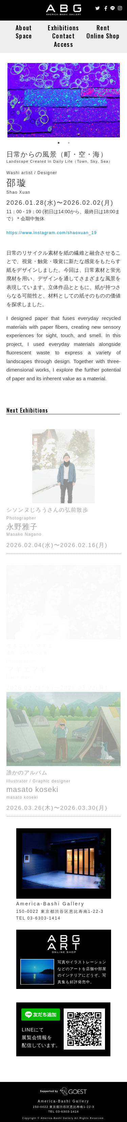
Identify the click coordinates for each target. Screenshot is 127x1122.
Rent (103, 27)
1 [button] (58, 142)
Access (63, 44)
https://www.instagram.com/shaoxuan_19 (51, 232)
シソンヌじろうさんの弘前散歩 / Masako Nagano (63, 472)
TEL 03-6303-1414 (63, 1111)
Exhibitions (63, 27)
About (24, 27)
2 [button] (68, 142)
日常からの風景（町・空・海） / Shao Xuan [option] (63, 100)
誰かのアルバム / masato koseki (63, 735)
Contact (63, 35)
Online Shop (103, 35)
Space (24, 35)
